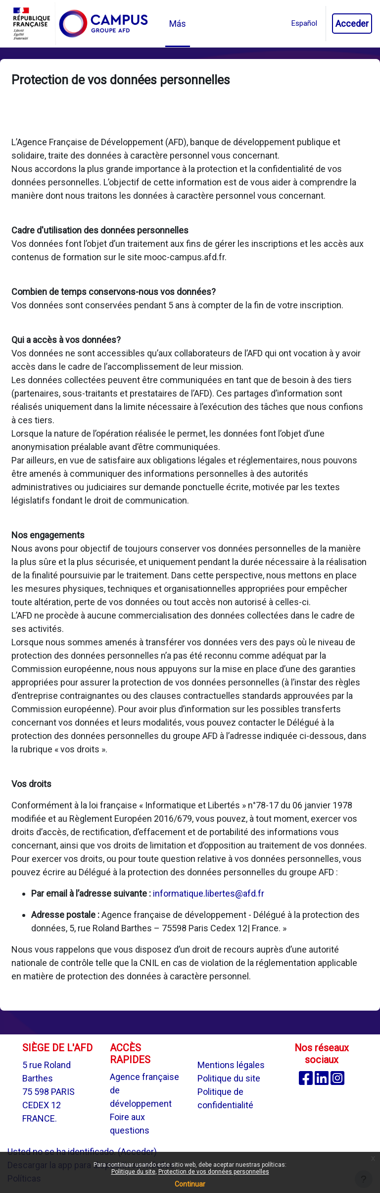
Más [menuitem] (177, 23)
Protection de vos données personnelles (213, 1171)
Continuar (190, 1184)
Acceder (352, 23)
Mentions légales (231, 1065)
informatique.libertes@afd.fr (208, 893)
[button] (304, 23)
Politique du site (228, 1078)
